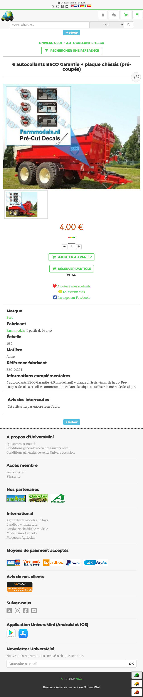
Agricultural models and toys (27, 520)
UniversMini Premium (73, 2)
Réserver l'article (72, 269)
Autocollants (79, 43)
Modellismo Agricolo (22, 533)
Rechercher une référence (71, 50)
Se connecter (16, 472)
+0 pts (73, 275)
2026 (79, 679)
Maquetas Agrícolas (21, 538)
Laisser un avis (74, 292)
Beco (99, 43)
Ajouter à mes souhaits (74, 286)
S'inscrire (13, 477)
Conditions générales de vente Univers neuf (37, 448)
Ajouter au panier (72, 257)
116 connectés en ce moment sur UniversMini (71, 687)
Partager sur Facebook (73, 298)
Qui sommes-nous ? (21, 444)
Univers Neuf (51, 43)
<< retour (72, 32)
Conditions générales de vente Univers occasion (41, 452)
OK (131, 664)
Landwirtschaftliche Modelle (27, 529)
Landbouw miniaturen (23, 524)
